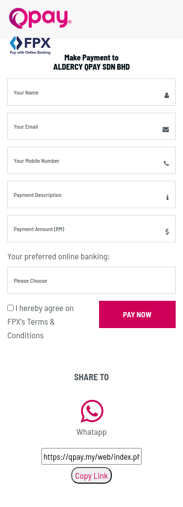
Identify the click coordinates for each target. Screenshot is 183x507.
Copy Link (91, 475)
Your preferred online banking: (58, 256)
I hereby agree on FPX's (40, 321)
